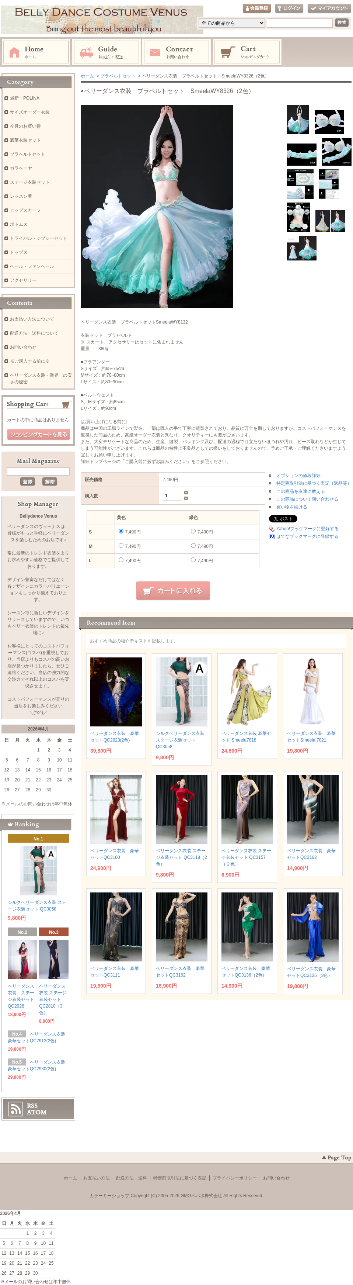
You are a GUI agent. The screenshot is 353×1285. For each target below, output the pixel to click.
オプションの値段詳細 (298, 475)
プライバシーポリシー (235, 1178)
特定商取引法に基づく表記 (179, 1178)
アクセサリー (23, 280)
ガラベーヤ (21, 168)
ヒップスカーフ (25, 210)
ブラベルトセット (118, 76)
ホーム (36, 52)
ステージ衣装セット (30, 182)
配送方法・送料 (131, 1178)
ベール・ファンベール (32, 266)
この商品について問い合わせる (307, 499)
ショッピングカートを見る (38, 435)
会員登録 (256, 9)
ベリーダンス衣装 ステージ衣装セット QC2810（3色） (53, 999)
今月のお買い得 (25, 126)
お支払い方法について (32, 319)
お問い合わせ (177, 52)
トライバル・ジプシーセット (38, 238)
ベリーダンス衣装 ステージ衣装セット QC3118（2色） (181, 857)
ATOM (37, 1112)
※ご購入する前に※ (30, 361)
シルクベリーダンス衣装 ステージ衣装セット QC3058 (180, 740)
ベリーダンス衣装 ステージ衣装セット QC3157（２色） (246, 857)
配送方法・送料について (34, 333)
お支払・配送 (106, 52)
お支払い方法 (96, 1178)
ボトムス (19, 224)
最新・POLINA (24, 98)
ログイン (289, 9)
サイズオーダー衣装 (30, 112)
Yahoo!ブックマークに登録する (307, 528)
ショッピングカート (247, 52)
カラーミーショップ (109, 1195)
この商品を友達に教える (300, 491)
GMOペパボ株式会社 (201, 1195)
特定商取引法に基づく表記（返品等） (314, 483)
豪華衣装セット (25, 140)
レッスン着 (21, 196)
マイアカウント (329, 9)
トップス (19, 252)
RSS (32, 1105)
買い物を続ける (291, 506)
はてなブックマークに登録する (307, 536)
